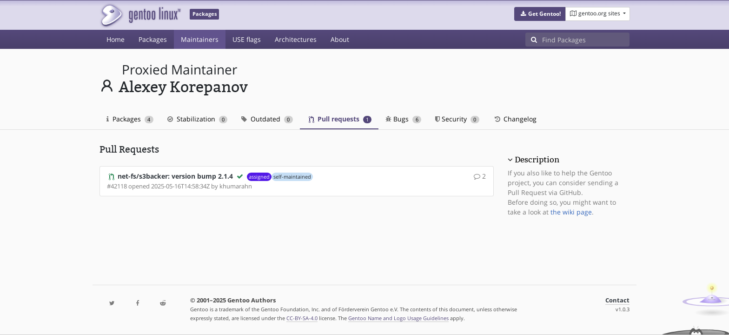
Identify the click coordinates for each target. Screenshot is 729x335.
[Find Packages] (586, 40)
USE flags (246, 39)
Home (115, 39)
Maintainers (200, 39)
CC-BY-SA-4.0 (302, 318)
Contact (617, 300)
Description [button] (537, 159)
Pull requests (340, 118)
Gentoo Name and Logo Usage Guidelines (398, 318)
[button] (540, 14)
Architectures (296, 39)
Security (457, 118)
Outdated (267, 118)
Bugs (403, 118)
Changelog (515, 118)
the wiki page (571, 212)
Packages (153, 39)
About (340, 39)
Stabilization (197, 118)
